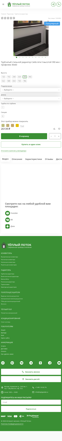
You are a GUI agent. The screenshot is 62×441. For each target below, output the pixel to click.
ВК (9, 219)
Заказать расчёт (31, 380)
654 (14, 81)
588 (8, 81)
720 (19, 81)
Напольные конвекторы (8, 262)
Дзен (10, 226)
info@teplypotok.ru (41, 393)
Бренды (3, 333)
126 (3, 77)
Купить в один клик (31, 144)
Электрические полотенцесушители (12, 299)
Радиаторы (10, 14)
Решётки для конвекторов (9, 265)
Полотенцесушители (10, 292)
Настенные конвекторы (8, 259)
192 (8, 77)
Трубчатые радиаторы (21, 14)
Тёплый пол (6, 309)
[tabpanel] (31, 38)
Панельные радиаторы (8, 282)
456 (30, 77)
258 (14, 77)
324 (19, 77)
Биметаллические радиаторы (10, 276)
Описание (17, 159)
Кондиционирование (10, 318)
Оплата (3, 351)
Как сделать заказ (7, 354)
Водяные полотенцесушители (10, 296)
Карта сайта (5, 338)
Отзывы (49, 159)
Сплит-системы (5, 322)
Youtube (11, 213)
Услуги (3, 346)
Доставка (4, 349)
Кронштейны (5, 279)
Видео (5, 159)
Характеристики (33, 159)
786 (24, 81)
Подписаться (31, 411)
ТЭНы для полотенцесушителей (10, 301)
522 (3, 81)
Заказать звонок (31, 373)
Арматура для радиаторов (9, 287)
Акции (3, 330)
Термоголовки (5, 284)
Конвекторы (6, 253)
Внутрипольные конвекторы (9, 257)
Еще (22, 126)
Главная (3, 14)
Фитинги (3, 304)
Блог (2, 335)
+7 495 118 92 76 (40, 389)
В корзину (24, 136)
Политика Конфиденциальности (12, 426)
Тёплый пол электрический (9, 313)
